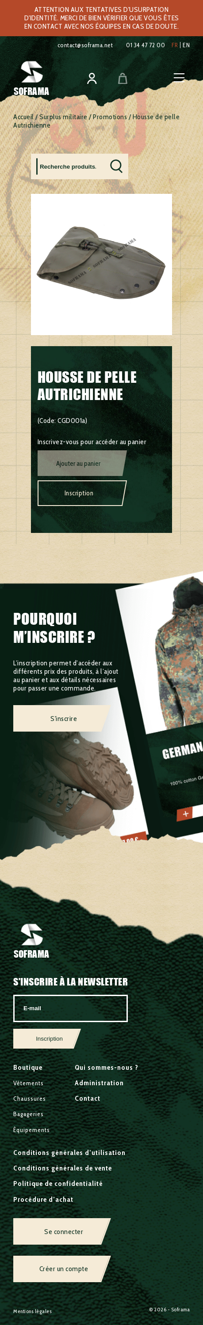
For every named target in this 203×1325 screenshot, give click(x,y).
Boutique (27, 1067)
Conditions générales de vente (62, 1168)
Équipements (31, 1130)
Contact (87, 1098)
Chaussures (29, 1098)
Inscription (79, 493)
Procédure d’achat (43, 1199)
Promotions (110, 117)
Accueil (23, 117)
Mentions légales (32, 1311)
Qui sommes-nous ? (106, 1067)
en (186, 45)
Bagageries (28, 1114)
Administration (99, 1083)
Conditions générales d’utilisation (69, 1152)
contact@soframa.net (85, 45)
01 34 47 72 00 (145, 45)
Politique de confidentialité (58, 1183)
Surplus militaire (63, 117)
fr (175, 45)
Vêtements (28, 1083)
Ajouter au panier (78, 464)
